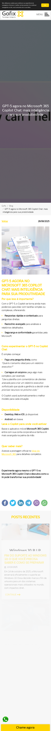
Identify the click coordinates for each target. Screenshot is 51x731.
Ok (45, 5)
